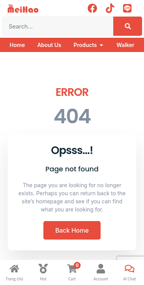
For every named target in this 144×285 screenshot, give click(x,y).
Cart (72, 279)
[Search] (127, 26)
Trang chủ (14, 279)
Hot (43, 279)
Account (101, 279)
